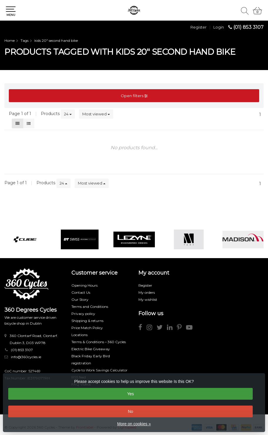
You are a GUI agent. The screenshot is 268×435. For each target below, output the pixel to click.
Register (198, 27)
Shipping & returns (87, 320)
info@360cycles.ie (26, 357)
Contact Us (80, 292)
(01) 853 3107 (248, 27)
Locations (79, 335)
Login (218, 27)
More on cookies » (134, 423)
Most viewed (96, 114)
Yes (130, 393)
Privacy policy (83, 313)
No (130, 411)
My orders (146, 292)
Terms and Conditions (89, 306)
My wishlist (147, 299)
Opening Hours (84, 285)
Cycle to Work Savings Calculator (99, 370)
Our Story (79, 299)
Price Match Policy (87, 328)
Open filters (134, 95)
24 (68, 114)
